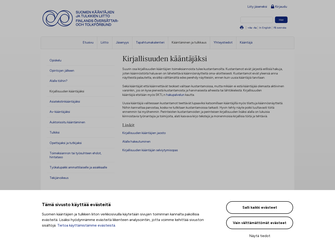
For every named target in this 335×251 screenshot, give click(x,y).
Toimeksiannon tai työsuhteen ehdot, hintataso (75, 155)
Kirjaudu (279, 6)
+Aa (250, 27)
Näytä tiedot (259, 236)
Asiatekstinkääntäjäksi (65, 101)
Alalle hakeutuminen (136, 141)
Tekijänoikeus (59, 178)
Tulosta (242, 28)
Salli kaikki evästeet (259, 207)
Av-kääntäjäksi (60, 112)
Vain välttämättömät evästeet (259, 223)
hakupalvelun (175, 95)
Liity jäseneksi (257, 6)
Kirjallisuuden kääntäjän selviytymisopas (150, 150)
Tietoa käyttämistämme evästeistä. (86, 225)
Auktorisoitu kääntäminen (67, 122)
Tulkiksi (55, 132)
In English (265, 27)
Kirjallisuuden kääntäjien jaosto (144, 133)
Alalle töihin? (58, 81)
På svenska (280, 27)
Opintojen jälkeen (62, 70)
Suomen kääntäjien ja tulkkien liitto (100, 18)
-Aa (255, 27)
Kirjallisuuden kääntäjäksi (67, 91)
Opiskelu (55, 60)
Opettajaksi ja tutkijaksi (66, 143)
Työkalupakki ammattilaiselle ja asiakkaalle (78, 167)
